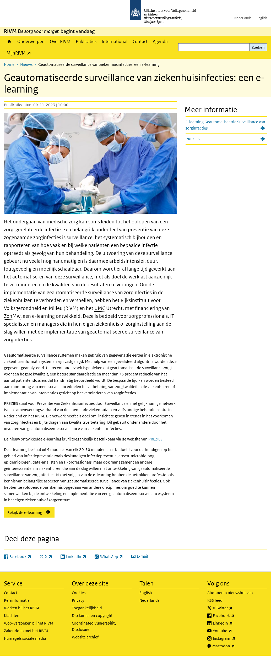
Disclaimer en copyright (92, 615)
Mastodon (235, 646)
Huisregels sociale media (25, 638)
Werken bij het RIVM (21, 607)
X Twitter (234, 608)
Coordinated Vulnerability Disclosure (94, 626)
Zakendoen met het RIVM (26, 630)
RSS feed (215, 600)
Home (9, 41)
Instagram (236, 638)
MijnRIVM (20, 53)
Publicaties (86, 41)
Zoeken (258, 47)
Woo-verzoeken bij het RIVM (28, 623)
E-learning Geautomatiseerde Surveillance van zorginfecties (225, 125)
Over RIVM (60, 41)
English (262, 18)
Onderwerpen (31, 41)
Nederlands (242, 18)
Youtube (234, 631)
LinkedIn (234, 623)
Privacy (78, 600)
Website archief (85, 637)
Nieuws (26, 64)
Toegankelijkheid (87, 607)
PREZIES (155, 439)
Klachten (11, 615)
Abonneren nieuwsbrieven (230, 592)
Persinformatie (17, 600)
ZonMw (12, 316)
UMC (99, 308)
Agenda (160, 41)
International (114, 41)
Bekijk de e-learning (24, 512)
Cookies (78, 592)
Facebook (235, 615)
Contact (140, 41)
